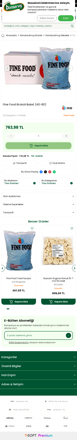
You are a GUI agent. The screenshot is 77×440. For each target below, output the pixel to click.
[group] (38, 68)
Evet (65, 18)
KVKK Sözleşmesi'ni (18, 342)
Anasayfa (9, 35)
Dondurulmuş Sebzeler (57, 35)
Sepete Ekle (38, 145)
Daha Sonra (47, 18)
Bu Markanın (20, 182)
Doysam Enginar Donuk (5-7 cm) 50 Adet (58, 279)
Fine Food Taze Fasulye (18, 278)
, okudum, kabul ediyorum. (30, 342)
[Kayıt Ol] (68, 335)
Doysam (58, 288)
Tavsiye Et (20, 163)
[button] (7, 68)
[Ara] (72, 26)
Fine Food (69, 115)
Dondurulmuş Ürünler (31, 35)
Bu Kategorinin (57, 182)
